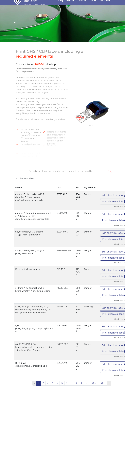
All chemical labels (25, 178)
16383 (93, 383)
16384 (102, 383)
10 (81, 383)
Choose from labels (36, 64)
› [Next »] (109, 383)
